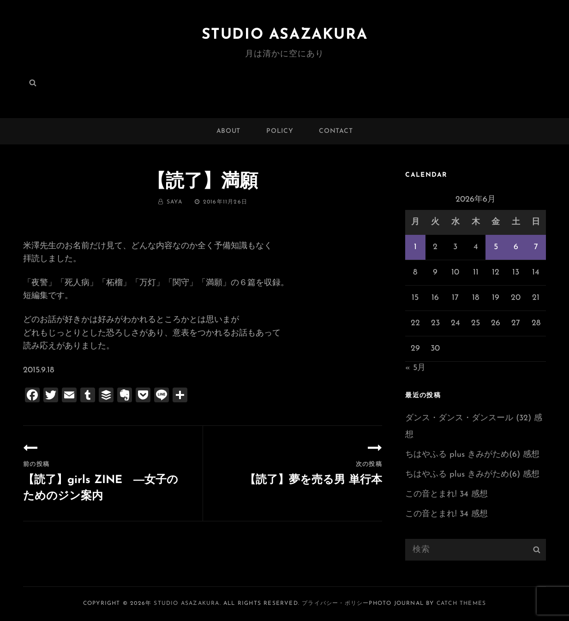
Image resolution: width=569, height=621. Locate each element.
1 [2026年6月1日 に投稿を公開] (415, 247)
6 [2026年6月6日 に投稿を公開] (516, 247)
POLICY (279, 131)
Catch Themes (461, 603)
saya (174, 202)
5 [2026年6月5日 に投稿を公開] (496, 247)
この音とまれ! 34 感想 (446, 494)
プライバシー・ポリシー (335, 603)
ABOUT (228, 131)
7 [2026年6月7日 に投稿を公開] (536, 247)
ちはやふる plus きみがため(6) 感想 (472, 454)
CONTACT (336, 131)
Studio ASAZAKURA (285, 35)
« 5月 (415, 368)
